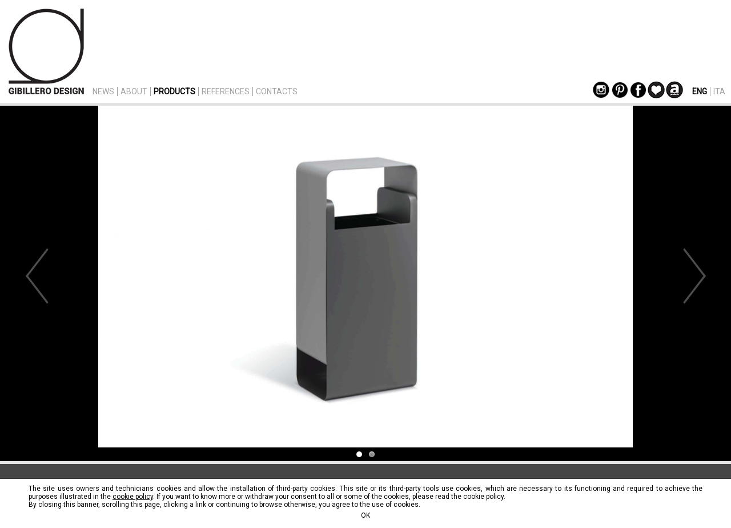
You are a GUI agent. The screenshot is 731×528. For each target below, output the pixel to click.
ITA (719, 91)
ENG (699, 91)
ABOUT (134, 91)
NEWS (103, 91)
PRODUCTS (174, 91)
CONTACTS (277, 91)
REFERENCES (226, 91)
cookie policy (133, 497)
